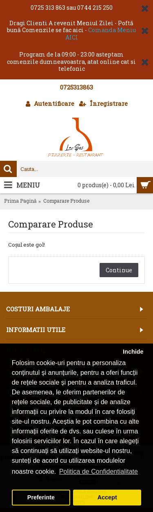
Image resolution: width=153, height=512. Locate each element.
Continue (119, 270)
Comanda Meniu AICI (100, 33)
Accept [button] (107, 497)
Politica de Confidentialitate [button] (98, 471)
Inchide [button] (133, 351)
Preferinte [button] (41, 497)
